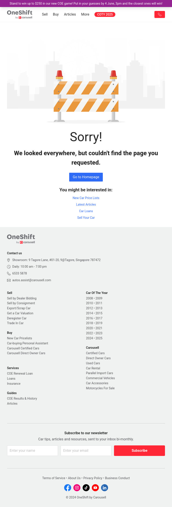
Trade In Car (15, 323)
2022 (89, 333)
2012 (89, 308)
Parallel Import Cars (99, 373)
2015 (99, 313)
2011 (99, 303)
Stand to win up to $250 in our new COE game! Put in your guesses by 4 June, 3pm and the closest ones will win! (86, 3)
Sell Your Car (86, 217)
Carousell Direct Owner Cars (26, 353)
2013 (99, 308)
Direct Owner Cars (98, 358)
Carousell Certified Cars (23, 348)
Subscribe (139, 450)
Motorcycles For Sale (100, 388)
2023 (99, 333)
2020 (89, 328)
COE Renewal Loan (20, 373)
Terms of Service (53, 478)
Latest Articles (86, 204)
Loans (11, 378)
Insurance (13, 383)
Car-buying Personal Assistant (27, 343)
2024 (89, 338)
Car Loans (86, 211)
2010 (89, 303)
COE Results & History (22, 398)
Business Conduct (117, 478)
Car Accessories (97, 383)
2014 (89, 313)
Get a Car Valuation (20, 313)
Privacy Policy (92, 478)
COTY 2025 (105, 14)
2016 (89, 318)
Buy (56, 14)
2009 (99, 298)
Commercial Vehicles (100, 378)
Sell (45, 14)
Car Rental (93, 368)
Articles (70, 14)
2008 (89, 298)
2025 (99, 338)
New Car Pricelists (19, 338)
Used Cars (93, 363)
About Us (74, 478)
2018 (89, 323)
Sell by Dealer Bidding (21, 298)
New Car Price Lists (86, 198)
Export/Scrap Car (19, 308)
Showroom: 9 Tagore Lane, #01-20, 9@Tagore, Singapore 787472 (56, 260)
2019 (99, 323)
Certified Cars (95, 353)
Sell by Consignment (21, 303)
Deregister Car (17, 318)
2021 (99, 328)
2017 (99, 318)
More (85, 14)
